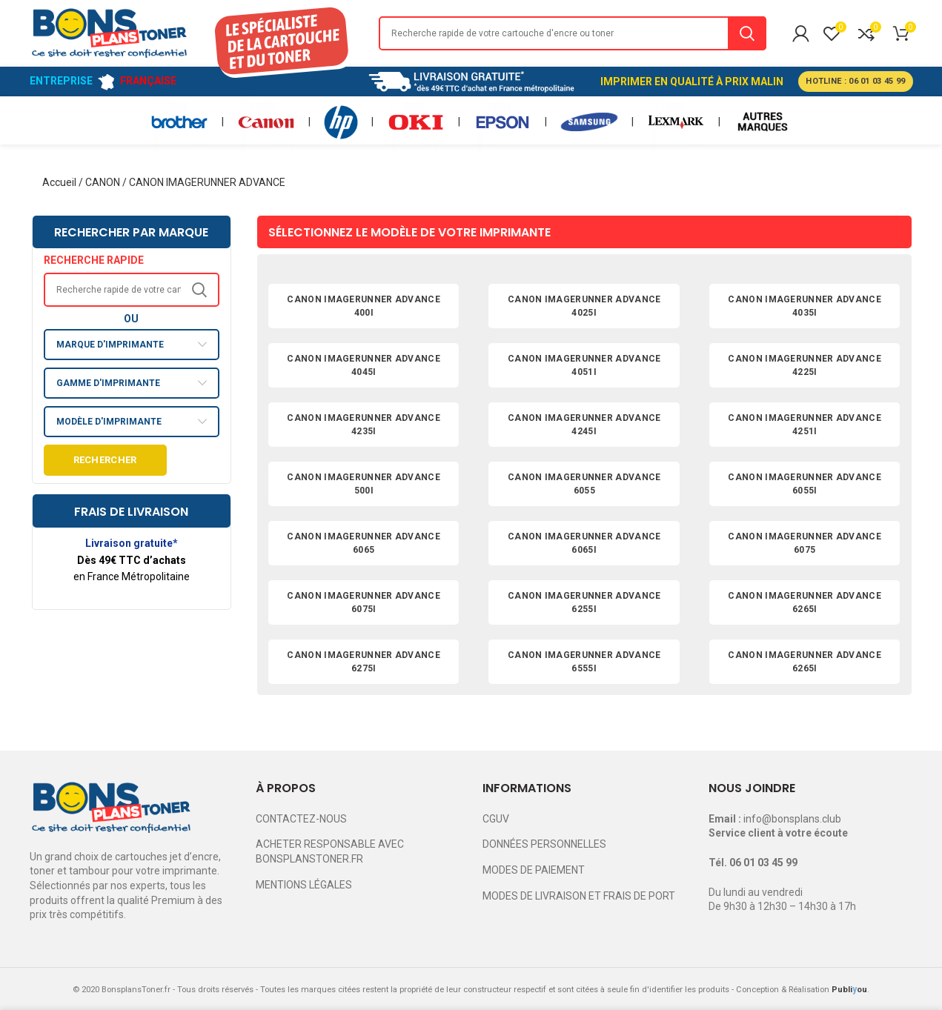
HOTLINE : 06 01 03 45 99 (855, 81)
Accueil (59, 182)
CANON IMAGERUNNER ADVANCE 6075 (804, 543)
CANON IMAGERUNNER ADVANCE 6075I (363, 602)
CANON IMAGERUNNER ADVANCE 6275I (363, 662)
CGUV (495, 819)
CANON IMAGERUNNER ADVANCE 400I (363, 306)
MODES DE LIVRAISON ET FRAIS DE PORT (578, 896)
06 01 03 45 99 (763, 862)
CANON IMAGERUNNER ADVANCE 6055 (584, 484)
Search (747, 33)
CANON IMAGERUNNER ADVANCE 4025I (584, 306)
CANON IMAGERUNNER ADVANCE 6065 (363, 543)
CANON (102, 182)
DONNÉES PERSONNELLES (544, 844)
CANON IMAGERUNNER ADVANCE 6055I (804, 484)
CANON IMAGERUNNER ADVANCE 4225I (804, 365)
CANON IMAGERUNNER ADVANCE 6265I (804, 602)
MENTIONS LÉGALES (304, 885)
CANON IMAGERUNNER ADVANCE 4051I (584, 365)
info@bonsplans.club (792, 819)
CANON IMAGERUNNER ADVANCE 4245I (584, 424)
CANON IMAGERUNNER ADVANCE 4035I (804, 306)
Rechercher (105, 459)
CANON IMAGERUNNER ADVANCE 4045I (363, 365)
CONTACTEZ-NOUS (301, 819)
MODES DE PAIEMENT (533, 870)
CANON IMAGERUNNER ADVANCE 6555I (584, 662)
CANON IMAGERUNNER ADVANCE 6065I (584, 543)
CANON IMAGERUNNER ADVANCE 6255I (584, 602)
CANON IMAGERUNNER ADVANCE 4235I (363, 424)
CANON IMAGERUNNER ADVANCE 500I (363, 484)
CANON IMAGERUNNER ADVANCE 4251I (804, 424)
